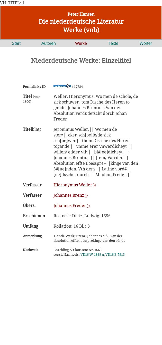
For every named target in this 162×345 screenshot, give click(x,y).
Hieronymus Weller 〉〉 (74, 185)
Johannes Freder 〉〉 (71, 205)
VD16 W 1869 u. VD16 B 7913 (102, 254)
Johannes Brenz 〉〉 (70, 195)
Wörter (146, 43)
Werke (81, 43)
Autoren (48, 43)
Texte (113, 43)
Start (16, 43)
